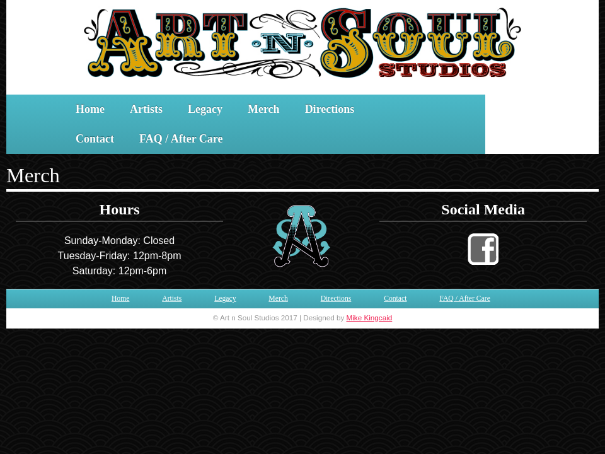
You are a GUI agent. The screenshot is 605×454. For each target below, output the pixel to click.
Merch (264, 109)
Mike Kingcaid (370, 317)
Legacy (205, 109)
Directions (330, 109)
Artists (146, 109)
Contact (95, 138)
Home (90, 109)
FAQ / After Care (180, 138)
